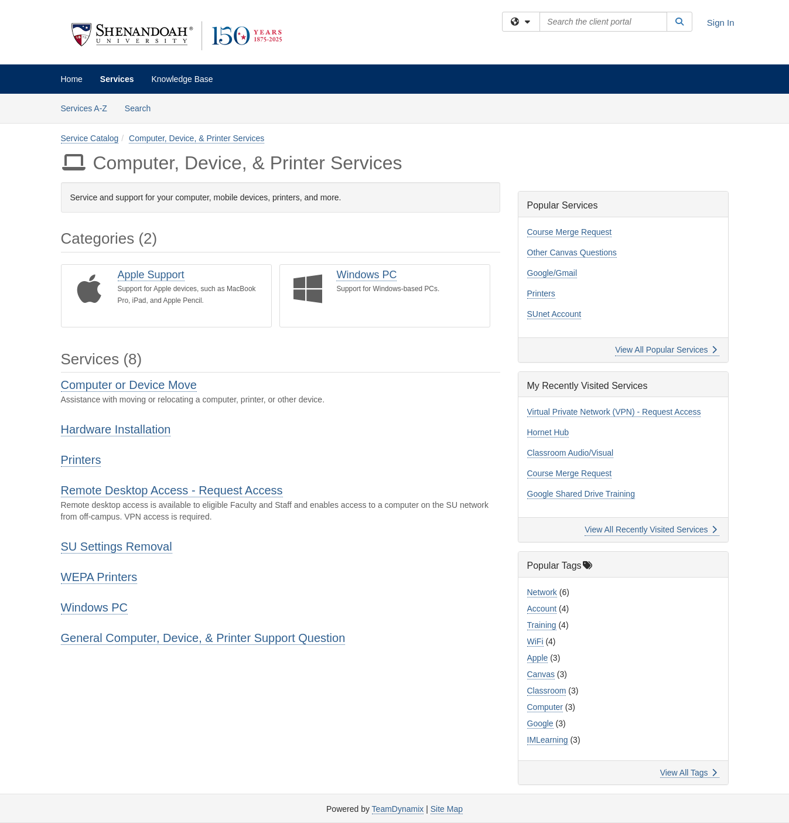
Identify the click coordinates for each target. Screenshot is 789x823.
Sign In (721, 23)
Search (142, 107)
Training (541, 625)
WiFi (535, 641)
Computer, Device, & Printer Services (196, 138)
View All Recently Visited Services (650, 529)
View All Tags (688, 772)
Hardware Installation (116, 429)
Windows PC (366, 275)
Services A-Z (84, 108)
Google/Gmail (552, 273)
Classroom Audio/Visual (570, 452)
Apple (537, 658)
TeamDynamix (398, 809)
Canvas (541, 674)
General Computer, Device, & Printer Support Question (203, 637)
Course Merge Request (569, 232)
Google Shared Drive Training (581, 493)
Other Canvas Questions (572, 252)
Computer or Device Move (129, 384)
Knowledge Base (182, 79)
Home (72, 79)
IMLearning (547, 740)
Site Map (447, 809)
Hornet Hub (548, 432)
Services (117, 79)
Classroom (546, 690)
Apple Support (151, 275)
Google (540, 723)
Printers (81, 459)
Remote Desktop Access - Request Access (172, 490)
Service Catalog (90, 138)
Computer (545, 707)
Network (542, 592)
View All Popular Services (665, 349)
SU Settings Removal (116, 546)
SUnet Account (554, 314)
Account (542, 608)
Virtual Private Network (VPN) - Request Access (614, 411)
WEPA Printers (99, 577)
